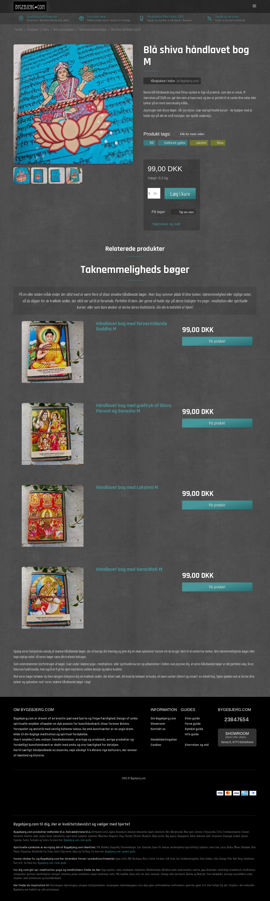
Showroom (158, 724)
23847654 (236, 719)
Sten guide (192, 718)
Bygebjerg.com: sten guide (77, 840)
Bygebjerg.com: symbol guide (120, 851)
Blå (152, 142)
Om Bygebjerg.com (163, 718)
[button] (183, 212)
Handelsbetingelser (164, 740)
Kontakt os (158, 729)
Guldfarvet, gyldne (174, 142)
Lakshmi (201, 142)
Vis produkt (217, 340)
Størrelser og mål (166, 224)
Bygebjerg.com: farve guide (52, 862)
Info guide (192, 734)
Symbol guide (194, 729)
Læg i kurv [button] (180, 193)
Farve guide (193, 724)
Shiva (220, 142)
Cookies (156, 745)
